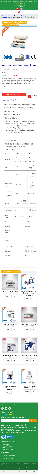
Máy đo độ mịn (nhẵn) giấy (10, 356)
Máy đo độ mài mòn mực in (10, 292)
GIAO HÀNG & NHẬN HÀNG (9, 447)
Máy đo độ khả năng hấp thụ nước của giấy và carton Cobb (29, 293)
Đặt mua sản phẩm (14, 95)
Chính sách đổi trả (7, 457)
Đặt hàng (7, 296)
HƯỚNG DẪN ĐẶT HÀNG (8, 446)
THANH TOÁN (5, 444)
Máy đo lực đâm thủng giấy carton (29, 356)
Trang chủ (5, 16)
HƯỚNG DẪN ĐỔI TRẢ (7, 449)
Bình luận (22, 100)
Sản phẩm (11, 16)
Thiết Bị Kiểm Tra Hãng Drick (21, 16)
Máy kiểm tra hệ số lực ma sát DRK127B (29, 325)
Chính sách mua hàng (8, 455)
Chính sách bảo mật (7, 458)
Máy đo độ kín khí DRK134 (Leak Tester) (29, 387)
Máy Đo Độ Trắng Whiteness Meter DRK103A (10, 387)
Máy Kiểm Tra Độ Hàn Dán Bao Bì (10, 325)
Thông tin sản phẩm (10, 100)
